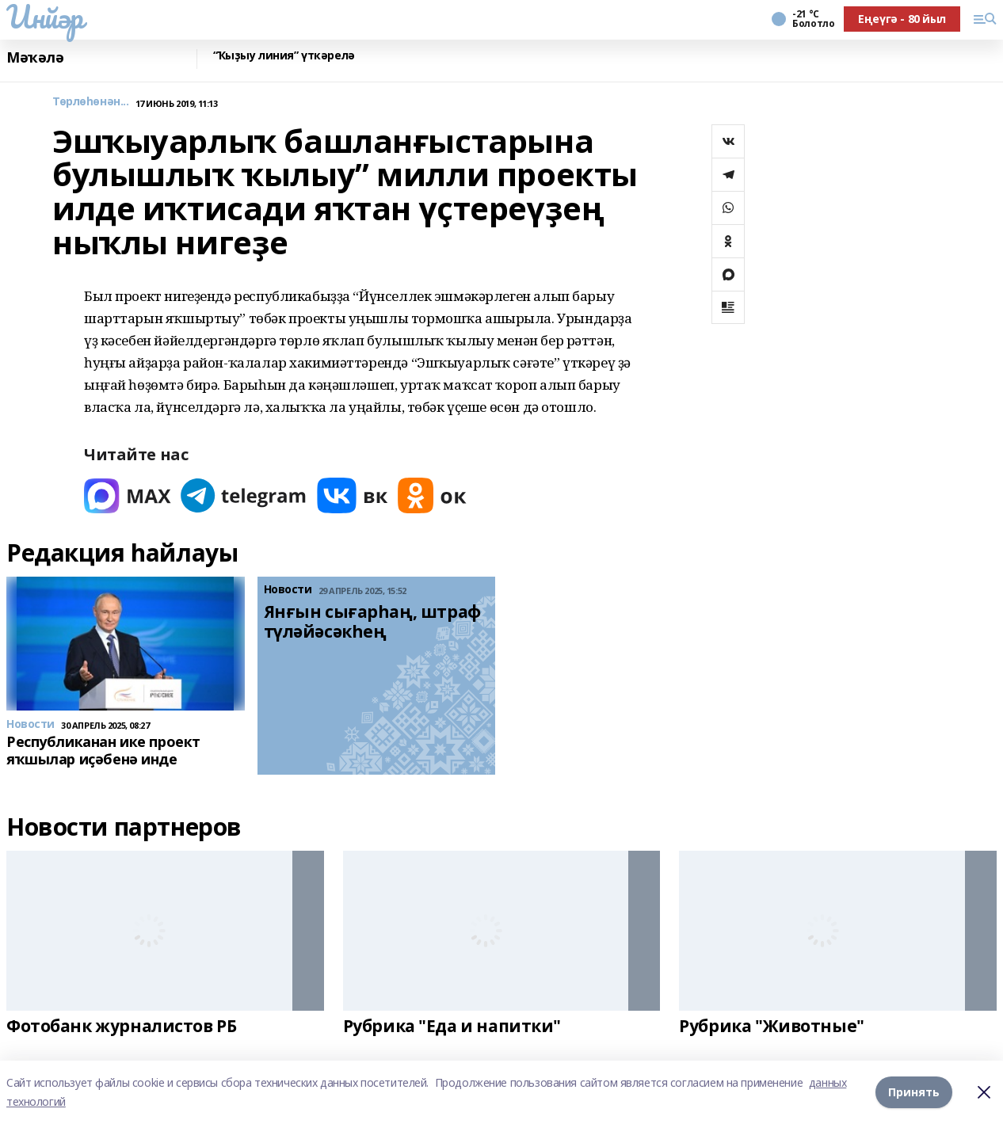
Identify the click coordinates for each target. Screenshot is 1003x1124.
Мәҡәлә (34, 57)
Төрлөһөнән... (90, 102)
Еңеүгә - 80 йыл (902, 18)
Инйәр (44, 16)
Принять (914, 1091)
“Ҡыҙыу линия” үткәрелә (284, 56)
